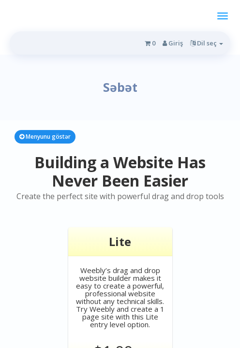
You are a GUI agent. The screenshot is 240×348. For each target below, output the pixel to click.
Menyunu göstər (45, 136)
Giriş (173, 43)
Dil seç (206, 43)
